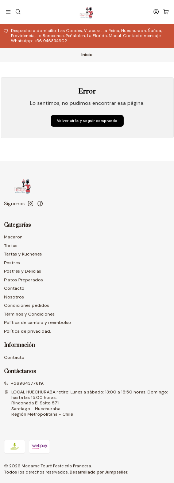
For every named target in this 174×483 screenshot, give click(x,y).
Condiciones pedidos (26, 305)
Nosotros (14, 297)
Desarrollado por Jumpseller (98, 472)
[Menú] (8, 12)
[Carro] (166, 12)
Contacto (14, 288)
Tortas (11, 246)
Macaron (13, 237)
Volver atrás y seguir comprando (87, 120)
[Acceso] (156, 12)
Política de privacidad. (27, 331)
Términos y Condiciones (29, 314)
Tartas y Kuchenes (23, 254)
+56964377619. (24, 383)
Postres (12, 263)
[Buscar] (17, 12)
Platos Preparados (23, 280)
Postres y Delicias (22, 271)
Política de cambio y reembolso (37, 322)
